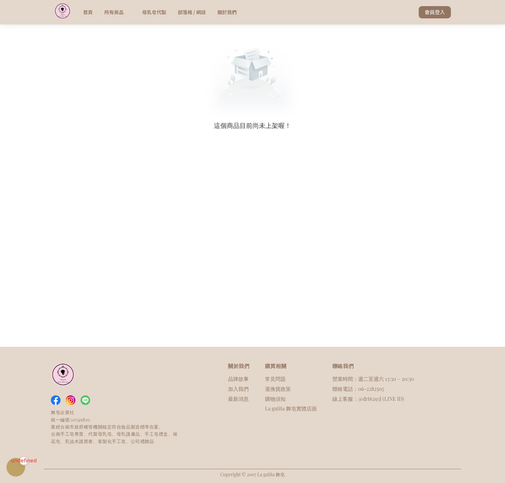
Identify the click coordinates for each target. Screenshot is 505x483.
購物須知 (275, 398)
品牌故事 (238, 378)
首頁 (88, 12)
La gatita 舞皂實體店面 (291, 408)
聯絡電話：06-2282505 (358, 388)
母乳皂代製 (154, 12)
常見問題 (275, 378)
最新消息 (238, 398)
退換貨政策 (278, 388)
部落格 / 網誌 (192, 12)
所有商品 (117, 12)
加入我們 (238, 388)
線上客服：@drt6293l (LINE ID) (368, 398)
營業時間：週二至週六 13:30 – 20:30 (373, 378)
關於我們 (227, 12)
